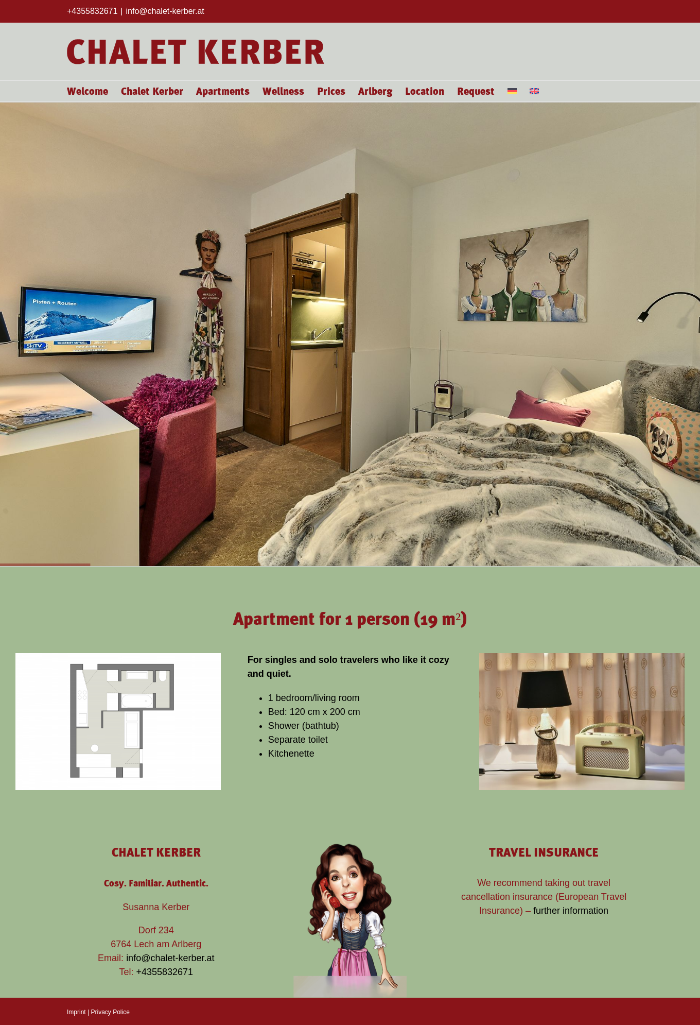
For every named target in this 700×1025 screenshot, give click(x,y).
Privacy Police (110, 1012)
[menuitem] (512, 91)
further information (570, 911)
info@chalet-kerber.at (165, 11)
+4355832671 (165, 972)
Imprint (76, 1012)
